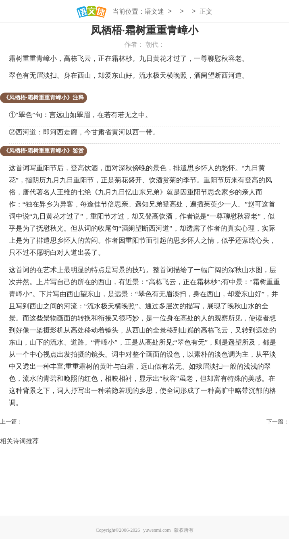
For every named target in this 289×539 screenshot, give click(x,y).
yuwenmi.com (156, 530)
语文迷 (154, 11)
